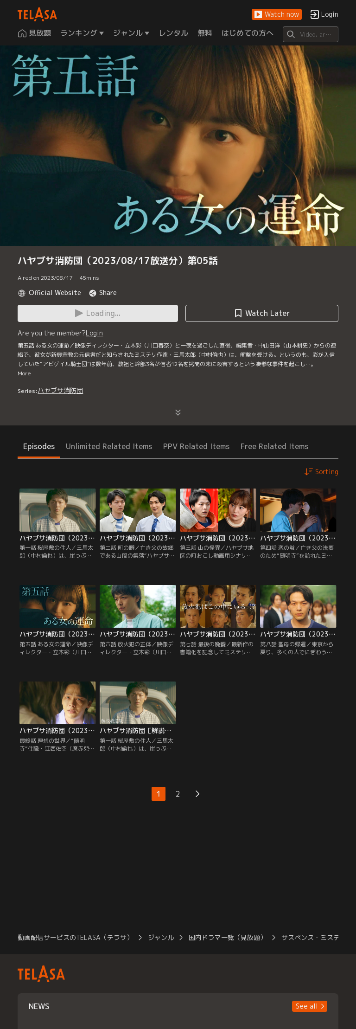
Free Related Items (274, 446)
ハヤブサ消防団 (60, 390)
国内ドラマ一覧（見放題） (228, 937)
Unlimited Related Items (109, 446)
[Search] (310, 34)
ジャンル (161, 937)
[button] (277, 14)
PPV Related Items (196, 446)
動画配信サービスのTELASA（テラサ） (75, 937)
